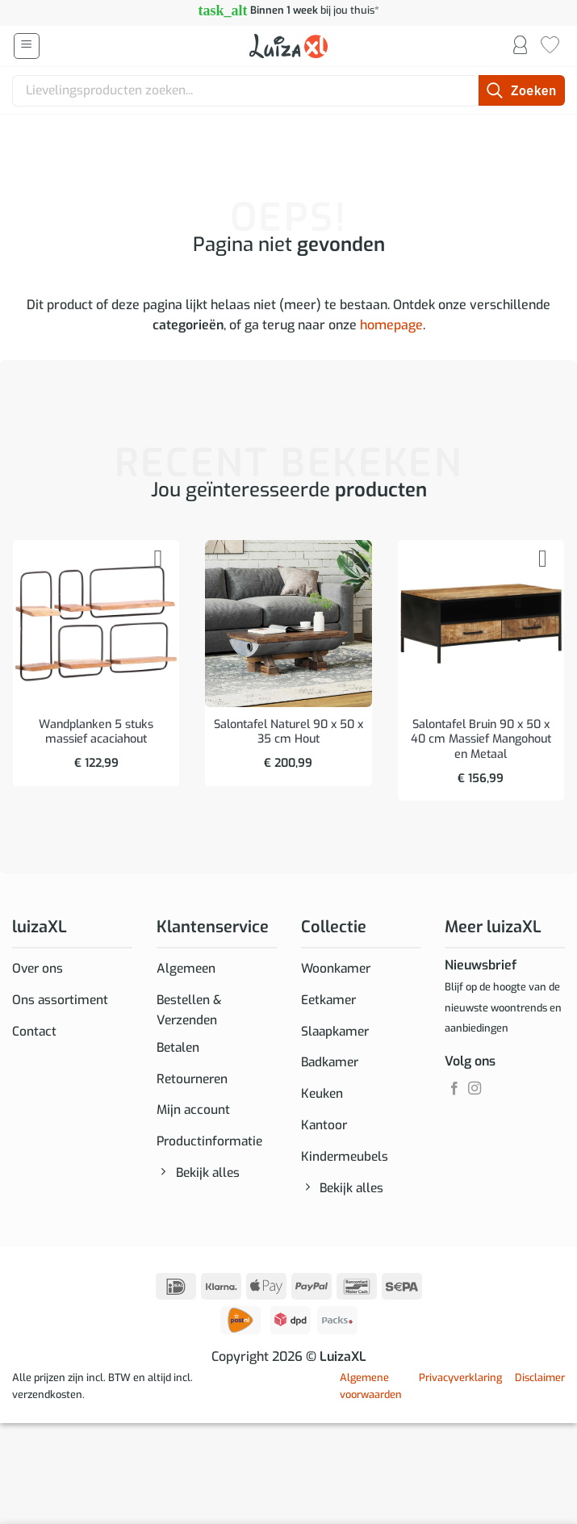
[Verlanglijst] (550, 46)
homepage (391, 324)
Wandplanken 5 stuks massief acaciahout (96, 732)
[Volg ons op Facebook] (454, 1089)
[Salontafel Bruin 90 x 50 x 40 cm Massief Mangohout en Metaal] (481, 623)
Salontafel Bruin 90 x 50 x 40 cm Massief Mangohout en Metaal (481, 740)
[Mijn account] (520, 46)
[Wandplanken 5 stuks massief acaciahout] (96, 623)
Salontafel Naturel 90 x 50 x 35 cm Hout (288, 732)
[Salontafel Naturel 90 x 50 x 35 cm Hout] (288, 623)
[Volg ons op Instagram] (474, 1089)
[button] (27, 46)
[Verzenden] (522, 91)
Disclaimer (540, 1385)
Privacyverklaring (460, 1385)
